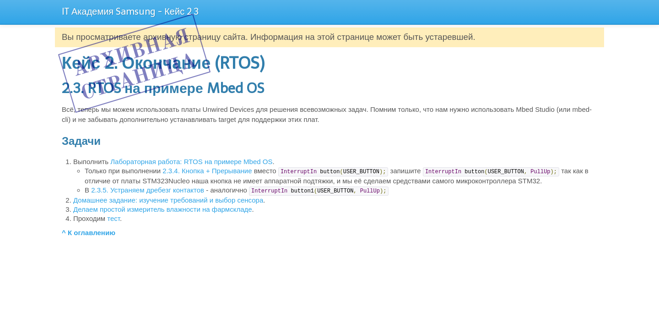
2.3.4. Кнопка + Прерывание (207, 171)
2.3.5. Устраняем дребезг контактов (147, 190)
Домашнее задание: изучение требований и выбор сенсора (168, 200)
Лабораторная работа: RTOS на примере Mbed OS (191, 161)
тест (113, 218)
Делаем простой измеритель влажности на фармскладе (162, 209)
